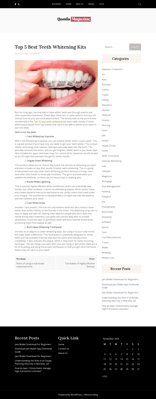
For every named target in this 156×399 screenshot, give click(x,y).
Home (68, 4)
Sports (105, 227)
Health (79, 4)
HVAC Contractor (110, 155)
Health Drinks (109, 145)
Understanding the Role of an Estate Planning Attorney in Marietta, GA (120, 299)
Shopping (107, 216)
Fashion (106, 110)
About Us (63, 353)
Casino (105, 89)
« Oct (104, 376)
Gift (103, 135)
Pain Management (111, 186)
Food (104, 130)
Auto (104, 79)
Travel (91, 4)
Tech (101, 4)
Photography (108, 206)
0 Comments (35, 53)
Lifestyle (106, 171)
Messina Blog (91, 394)
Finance (105, 120)
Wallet (105, 247)
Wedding (106, 252)
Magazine (107, 176)
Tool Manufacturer (111, 237)
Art (103, 74)
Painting (106, 191)
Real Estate (107, 211)
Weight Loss (108, 257)
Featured (106, 115)
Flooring (106, 125)
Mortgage (107, 181)
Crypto (105, 94)
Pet (103, 201)
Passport (106, 196)
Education (107, 104)
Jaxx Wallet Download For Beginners (120, 279)
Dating (105, 99)
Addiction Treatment (112, 69)
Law (104, 166)
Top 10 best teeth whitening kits (50, 121)
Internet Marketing (111, 160)
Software (106, 222)
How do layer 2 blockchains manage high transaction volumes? (120, 307)
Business (56, 4)
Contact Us (63, 348)
